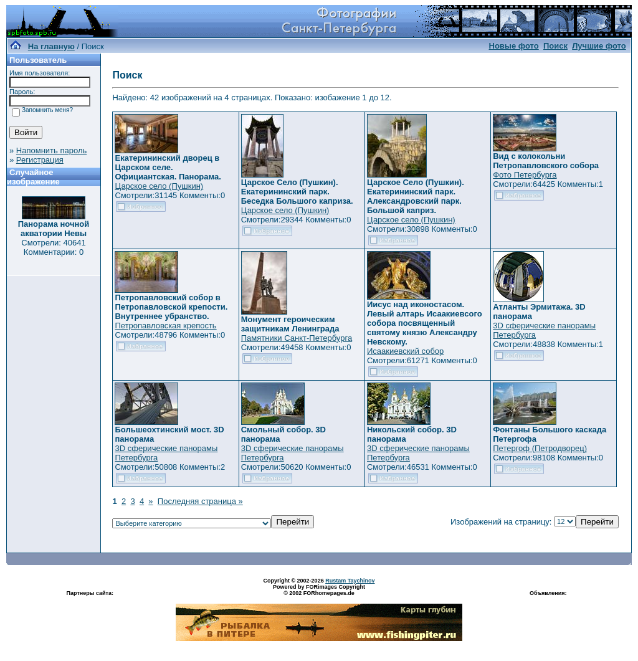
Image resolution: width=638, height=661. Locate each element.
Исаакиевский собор (405, 351)
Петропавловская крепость (165, 325)
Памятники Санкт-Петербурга (296, 338)
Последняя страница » (200, 501)
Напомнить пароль (51, 150)
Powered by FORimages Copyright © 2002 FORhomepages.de (319, 590)
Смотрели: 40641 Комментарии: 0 (53, 247)
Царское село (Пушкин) (159, 186)
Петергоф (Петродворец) (540, 448)
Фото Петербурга (524, 174)
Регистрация (40, 159)
